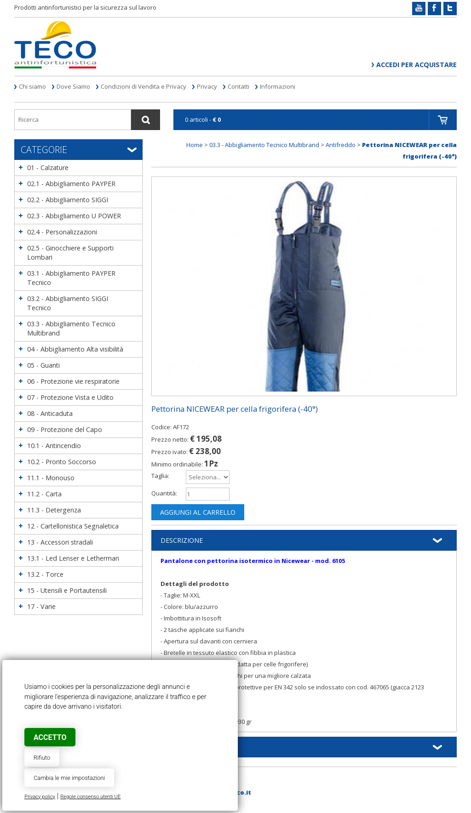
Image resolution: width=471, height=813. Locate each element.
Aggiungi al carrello (198, 512)
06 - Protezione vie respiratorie (73, 381)
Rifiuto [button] (42, 757)
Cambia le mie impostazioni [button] (69, 777)
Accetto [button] (50, 737)
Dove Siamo (73, 86)
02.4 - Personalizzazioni (62, 231)
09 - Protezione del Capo (64, 429)
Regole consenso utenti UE (90, 797)
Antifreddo (341, 145)
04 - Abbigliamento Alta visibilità (75, 349)
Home (194, 145)
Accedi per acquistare (416, 64)
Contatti (238, 86)
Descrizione (182, 540)
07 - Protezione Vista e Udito (70, 397)
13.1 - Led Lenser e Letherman (73, 558)
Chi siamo (32, 86)
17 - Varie (41, 606)
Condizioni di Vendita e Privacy (143, 86)
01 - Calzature (48, 167)
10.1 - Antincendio (54, 445)
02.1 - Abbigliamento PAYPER (71, 183)
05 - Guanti (43, 365)
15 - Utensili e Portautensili (67, 590)
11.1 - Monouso (51, 477)
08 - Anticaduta (50, 413)
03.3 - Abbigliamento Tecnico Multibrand (264, 145)
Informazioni (277, 86)
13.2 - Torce (45, 574)
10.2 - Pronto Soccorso (61, 461)
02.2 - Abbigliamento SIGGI (67, 199)
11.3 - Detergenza (54, 510)
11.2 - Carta (44, 493)
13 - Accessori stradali (60, 542)
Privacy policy (39, 797)
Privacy (207, 86)
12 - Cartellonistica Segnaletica (73, 526)
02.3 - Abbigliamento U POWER (74, 215)
